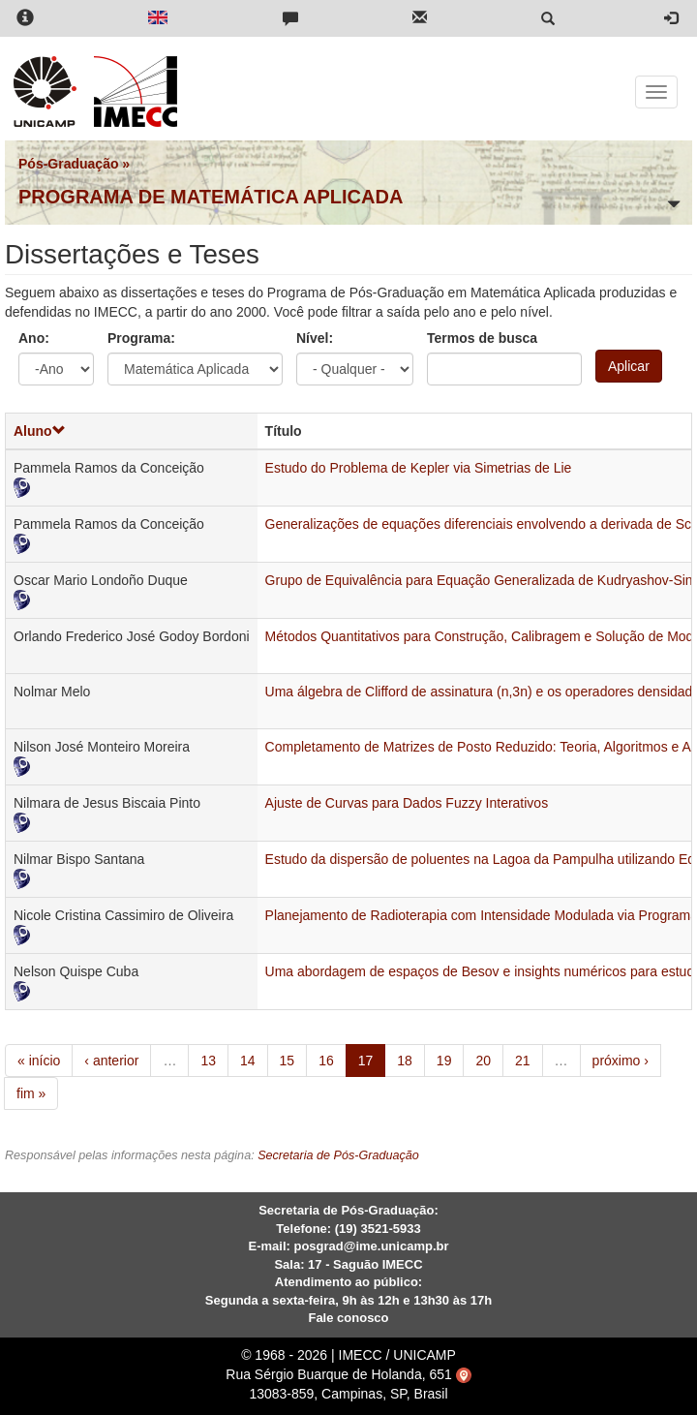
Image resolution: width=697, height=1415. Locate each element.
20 (483, 1060)
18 (404, 1060)
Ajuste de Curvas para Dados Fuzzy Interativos (407, 803)
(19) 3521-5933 (378, 1228)
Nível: (314, 338)
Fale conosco (348, 1317)
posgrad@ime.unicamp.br (370, 1246)
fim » (30, 1093)
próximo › (620, 1060)
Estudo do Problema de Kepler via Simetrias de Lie (418, 468)
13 (208, 1060)
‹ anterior (111, 1060)
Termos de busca (482, 338)
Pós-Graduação (68, 163)
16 (326, 1060)
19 (444, 1060)
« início (38, 1060)
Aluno (40, 431)
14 (248, 1060)
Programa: (141, 338)
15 (287, 1060)
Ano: (33, 338)
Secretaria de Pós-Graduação (338, 1155)
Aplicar (629, 366)
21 (522, 1060)
